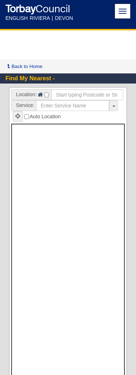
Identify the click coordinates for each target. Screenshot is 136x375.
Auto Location (42, 116)
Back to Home (24, 66)
